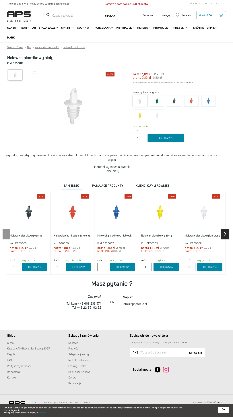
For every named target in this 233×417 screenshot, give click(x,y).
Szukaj (110, 15)
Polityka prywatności (19, 366)
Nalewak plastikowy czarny (26, 235)
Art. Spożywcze (44, 27)
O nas (10, 343)
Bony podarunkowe (79, 372)
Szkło (11, 27)
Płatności (73, 348)
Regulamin (13, 354)
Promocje (160, 27)
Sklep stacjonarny (78, 354)
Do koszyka (165, 138)
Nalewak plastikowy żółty (156, 235)
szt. (211, 15)
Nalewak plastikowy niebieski (114, 235)
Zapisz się (195, 352)
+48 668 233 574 (17, 3)
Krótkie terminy (205, 27)
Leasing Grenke (77, 366)
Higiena (142, 27)
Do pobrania (14, 372)
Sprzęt (66, 27)
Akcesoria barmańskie (47, 47)
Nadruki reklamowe (79, 360)
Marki (11, 37)
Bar (24, 27)
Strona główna (15, 47)
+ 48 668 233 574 (89, 303)
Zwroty (72, 377)
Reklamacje (74, 383)
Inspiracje (124, 27)
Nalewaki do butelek (74, 47)
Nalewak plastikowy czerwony (72, 235)
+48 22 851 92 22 (38, 3)
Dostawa (208, 3)
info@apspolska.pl (59, 3)
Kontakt (220, 3)
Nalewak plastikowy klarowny (202, 235)
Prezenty (180, 27)
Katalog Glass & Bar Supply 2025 (28, 348)
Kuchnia (83, 27)
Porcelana (102, 27)
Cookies (42, 413)
